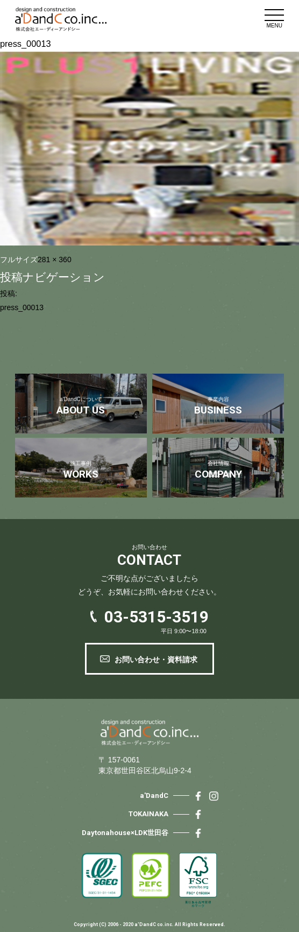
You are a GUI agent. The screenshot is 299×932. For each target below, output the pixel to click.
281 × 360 (55, 259)
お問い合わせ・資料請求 (156, 659)
